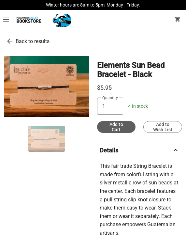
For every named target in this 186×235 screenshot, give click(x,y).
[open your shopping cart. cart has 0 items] (177, 20)
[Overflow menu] (6, 20)
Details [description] (140, 150)
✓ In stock (137, 106)
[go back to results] (10, 41)
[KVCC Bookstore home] (42, 20)
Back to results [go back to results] (33, 41)
